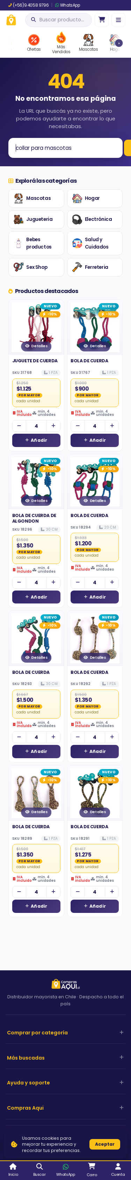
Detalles (36, 346)
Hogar (86, 198)
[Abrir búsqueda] (58, 20)
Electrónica (92, 219)
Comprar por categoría (37, 1032)
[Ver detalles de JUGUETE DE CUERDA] (36, 327)
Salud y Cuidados (90, 243)
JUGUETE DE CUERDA (35, 361)
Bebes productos (32, 243)
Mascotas (32, 198)
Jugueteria (33, 219)
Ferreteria (90, 267)
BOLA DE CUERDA (89, 361)
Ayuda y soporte (28, 1082)
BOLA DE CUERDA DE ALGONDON (34, 518)
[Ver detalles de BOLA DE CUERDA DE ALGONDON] (36, 482)
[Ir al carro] (102, 20)
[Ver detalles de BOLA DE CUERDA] (95, 327)
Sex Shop (30, 267)
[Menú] (118, 20)
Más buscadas (26, 1057)
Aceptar (105, 1144)
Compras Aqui (25, 1107)
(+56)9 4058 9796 (28, 5)
